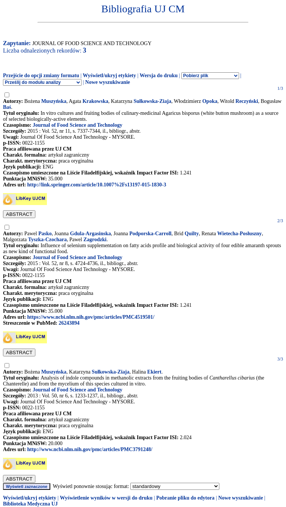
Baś (7, 107)
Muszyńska (54, 101)
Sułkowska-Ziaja (152, 101)
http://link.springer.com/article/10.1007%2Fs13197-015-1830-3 (96, 185)
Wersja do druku (159, 75)
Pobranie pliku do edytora (185, 498)
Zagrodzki (95, 239)
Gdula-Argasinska (90, 233)
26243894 (68, 323)
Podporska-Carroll (150, 233)
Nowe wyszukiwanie (107, 82)
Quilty (192, 233)
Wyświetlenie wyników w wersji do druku (106, 498)
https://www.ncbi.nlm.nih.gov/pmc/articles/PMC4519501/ (90, 317)
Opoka (209, 101)
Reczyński (246, 101)
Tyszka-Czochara (47, 239)
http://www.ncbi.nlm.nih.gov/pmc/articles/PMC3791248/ (89, 449)
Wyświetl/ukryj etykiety (109, 75)
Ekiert (154, 372)
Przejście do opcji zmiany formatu (41, 75)
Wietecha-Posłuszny (239, 233)
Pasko (45, 233)
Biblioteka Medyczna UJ (30, 504)
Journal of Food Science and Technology (78, 125)
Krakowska (95, 101)
